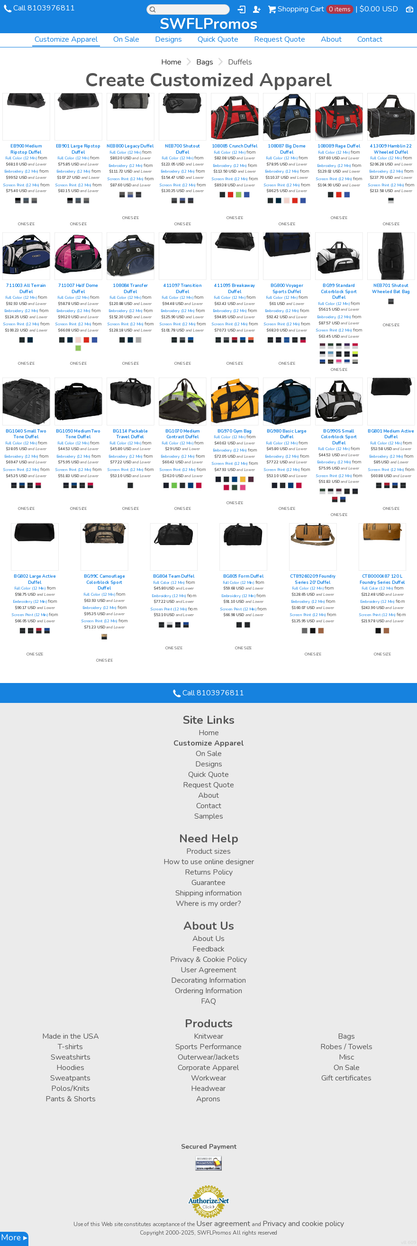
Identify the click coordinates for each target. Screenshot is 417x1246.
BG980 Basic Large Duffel (287, 434)
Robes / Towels (346, 1047)
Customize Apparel (66, 39)
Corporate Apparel (208, 1067)
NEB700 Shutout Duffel (182, 149)
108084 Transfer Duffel (130, 289)
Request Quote (279, 39)
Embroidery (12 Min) (21, 172)
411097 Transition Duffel (182, 289)
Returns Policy (209, 872)
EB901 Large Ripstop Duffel (78, 149)
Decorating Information (208, 980)
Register (257, 9)
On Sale (126, 39)
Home (171, 62)
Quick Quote (218, 39)
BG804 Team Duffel (173, 576)
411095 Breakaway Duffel (234, 289)
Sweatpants (70, 1078)
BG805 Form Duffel (243, 576)
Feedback (208, 949)
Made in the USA (70, 1036)
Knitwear (208, 1036)
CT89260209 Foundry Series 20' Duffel (312, 579)
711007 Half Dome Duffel (78, 289)
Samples (208, 816)
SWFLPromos (208, 24)
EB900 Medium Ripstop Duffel (25, 149)
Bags (204, 62)
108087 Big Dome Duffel (287, 149)
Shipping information (208, 893)
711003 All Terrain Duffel (25, 289)
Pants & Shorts (70, 1099)
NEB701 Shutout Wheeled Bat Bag (391, 289)
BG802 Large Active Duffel (34, 579)
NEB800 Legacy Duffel (130, 146)
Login (241, 9)
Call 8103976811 (44, 8)
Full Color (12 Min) (20, 158)
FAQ (208, 1001)
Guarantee (208, 882)
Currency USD (409, 8)
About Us (208, 938)
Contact (369, 39)
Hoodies (70, 1067)
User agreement (223, 1223)
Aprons (208, 1099)
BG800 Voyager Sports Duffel (287, 289)
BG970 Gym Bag (235, 431)
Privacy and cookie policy (303, 1223)
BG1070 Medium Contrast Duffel (182, 434)
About (331, 39)
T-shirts (70, 1047)
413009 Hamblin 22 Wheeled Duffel (390, 149)
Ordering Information (208, 991)
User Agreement (208, 970)
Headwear (208, 1088)
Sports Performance (208, 1047)
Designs (168, 39)
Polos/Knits (70, 1088)
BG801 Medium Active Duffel (391, 434)
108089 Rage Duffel (338, 146)
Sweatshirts (71, 1057)
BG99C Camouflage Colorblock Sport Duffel (104, 582)
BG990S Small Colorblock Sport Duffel (339, 437)
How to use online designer (208, 862)
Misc (346, 1057)
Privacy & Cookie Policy (208, 959)
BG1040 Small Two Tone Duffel (26, 434)
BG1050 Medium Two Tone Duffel (78, 434)
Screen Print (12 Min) (21, 185)
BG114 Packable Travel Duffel (130, 434)
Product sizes (208, 851)
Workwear (208, 1078)
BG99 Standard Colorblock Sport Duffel (339, 292)
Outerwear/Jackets (208, 1057)
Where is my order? (208, 903)
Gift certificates (346, 1078)
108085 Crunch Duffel (235, 146)
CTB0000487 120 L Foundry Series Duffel (382, 579)
